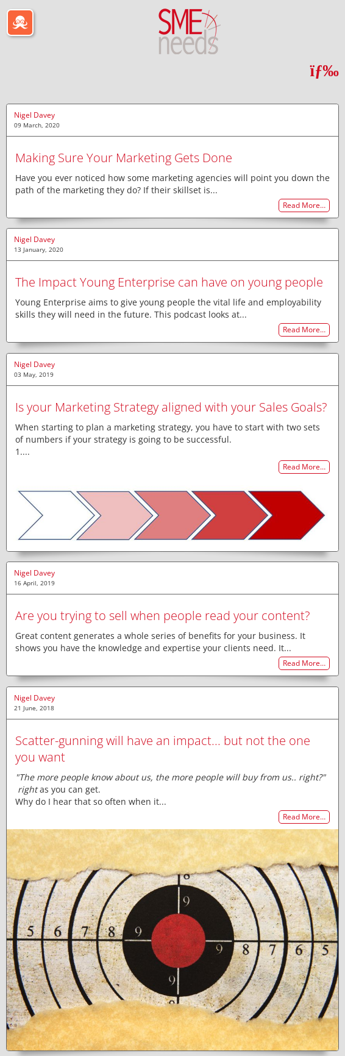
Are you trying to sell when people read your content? (162, 615)
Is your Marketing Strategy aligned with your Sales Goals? (171, 407)
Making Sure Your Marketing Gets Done (123, 157)
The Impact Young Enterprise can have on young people (169, 282)
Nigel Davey (34, 115)
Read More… (304, 206)
